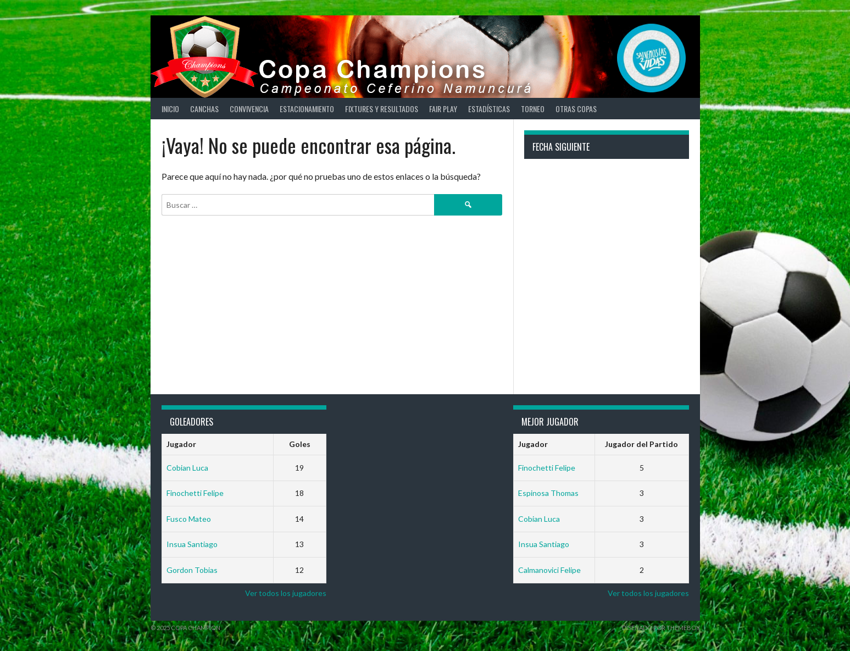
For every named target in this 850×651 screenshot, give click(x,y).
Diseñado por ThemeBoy (661, 627)
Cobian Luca (187, 467)
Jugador (181, 444)
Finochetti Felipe (195, 493)
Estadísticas (489, 108)
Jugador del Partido (641, 444)
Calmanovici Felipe (549, 570)
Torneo (533, 108)
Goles (299, 444)
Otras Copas (576, 108)
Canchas (204, 108)
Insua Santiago (192, 544)
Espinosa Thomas (548, 493)
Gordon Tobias (192, 570)
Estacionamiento (307, 108)
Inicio (170, 108)
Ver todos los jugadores (285, 593)
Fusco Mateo (188, 518)
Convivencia (249, 108)
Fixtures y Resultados (381, 108)
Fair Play (443, 108)
